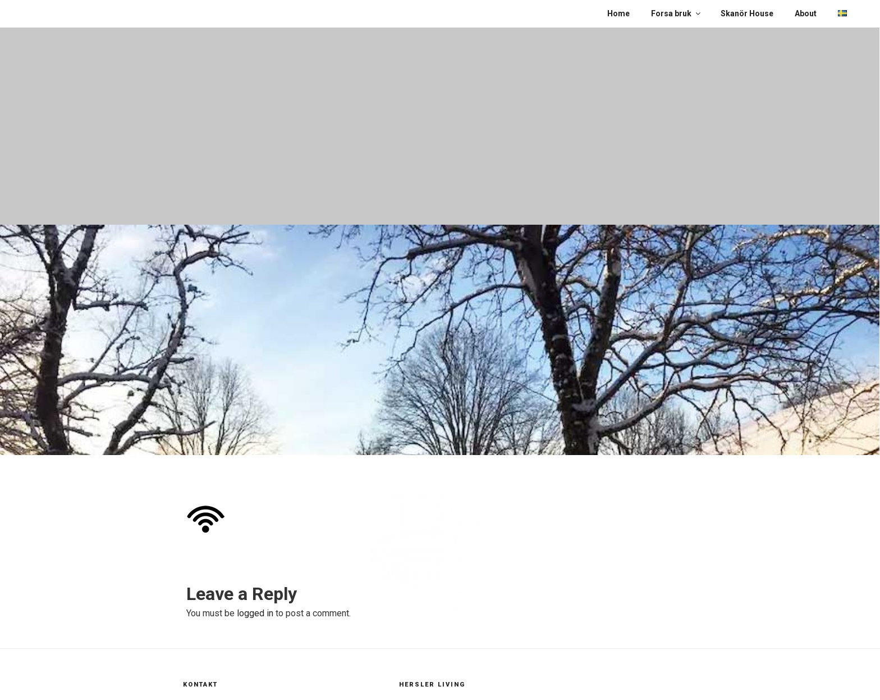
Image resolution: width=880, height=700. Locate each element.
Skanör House (747, 13)
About (806, 13)
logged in (255, 613)
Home (618, 13)
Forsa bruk (676, 13)
